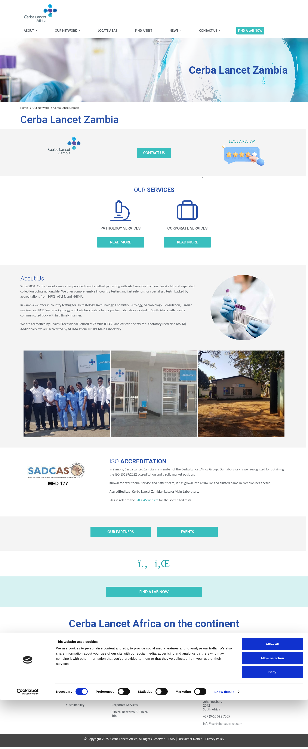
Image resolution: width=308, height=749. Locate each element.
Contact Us (208, 32)
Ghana (187, 647)
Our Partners (120, 533)
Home (24, 109)
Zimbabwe (253, 659)
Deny (272, 721)
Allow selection (272, 707)
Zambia (220, 659)
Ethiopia (121, 647)
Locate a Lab (107, 32)
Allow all (272, 693)
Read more (120, 243)
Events (187, 533)
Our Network (66, 32)
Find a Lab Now (250, 32)
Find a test (143, 32)
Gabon (154, 647)
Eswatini (87, 647)
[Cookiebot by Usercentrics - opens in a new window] (27, 740)
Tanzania (154, 659)
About (29, 32)
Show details (224, 740)
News (174, 32)
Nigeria (87, 659)
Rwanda (121, 659)
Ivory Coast (220, 647)
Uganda (187, 659)
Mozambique (55, 659)
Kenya (253, 647)
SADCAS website (147, 502)
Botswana (55, 647)
